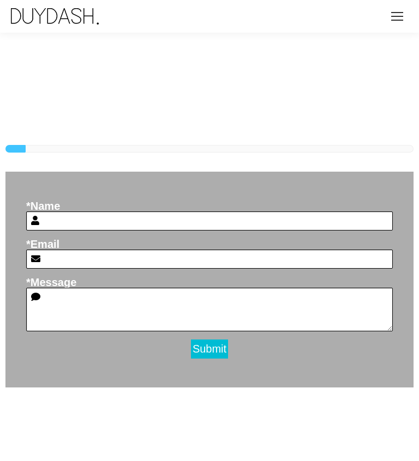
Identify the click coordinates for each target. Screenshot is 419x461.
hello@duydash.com (354, 407)
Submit (209, 349)
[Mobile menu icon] (397, 16)
